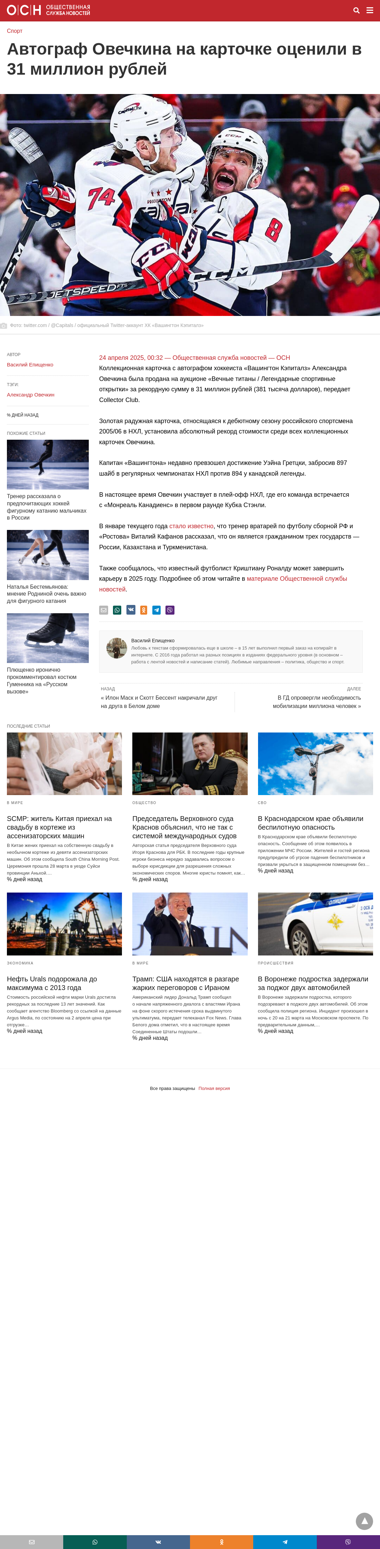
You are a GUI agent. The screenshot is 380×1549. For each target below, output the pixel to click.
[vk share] (130, 610)
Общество (144, 803)
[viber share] (169, 610)
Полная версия (214, 1088)
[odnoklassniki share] (143, 610)
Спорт (14, 31)
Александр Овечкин (31, 395)
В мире (15, 803)
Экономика (20, 963)
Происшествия (276, 963)
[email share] (103, 610)
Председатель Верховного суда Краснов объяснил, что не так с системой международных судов (184, 827)
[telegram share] (156, 610)
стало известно (191, 526)
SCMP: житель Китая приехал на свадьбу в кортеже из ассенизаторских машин (59, 827)
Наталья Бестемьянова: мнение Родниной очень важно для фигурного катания (46, 594)
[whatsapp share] (117, 610)
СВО (262, 803)
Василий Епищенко (152, 640)
